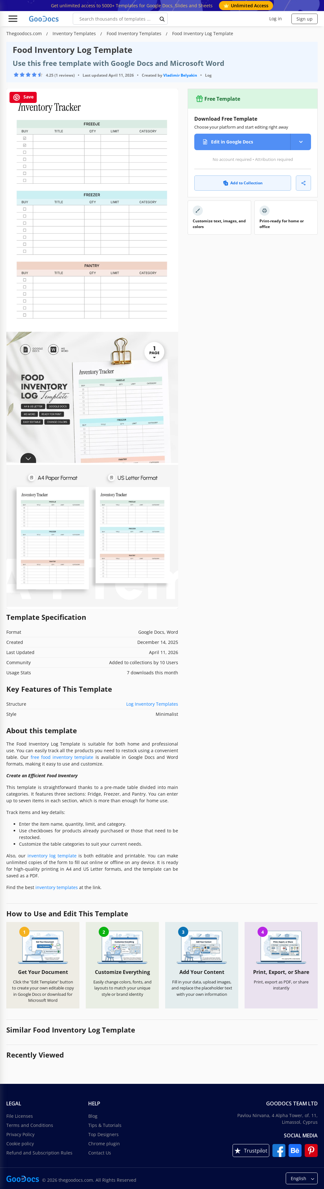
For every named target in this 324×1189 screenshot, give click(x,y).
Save (23, 97)
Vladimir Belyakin (180, 75)
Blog (92, 1116)
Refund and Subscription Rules (39, 1153)
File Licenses (19, 1116)
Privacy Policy (20, 1134)
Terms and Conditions (29, 1125)
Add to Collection (243, 183)
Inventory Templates (75, 33)
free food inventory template (62, 757)
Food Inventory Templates (135, 33)
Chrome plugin (104, 1144)
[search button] (162, 18)
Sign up (304, 19)
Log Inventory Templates (152, 704)
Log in (275, 19)
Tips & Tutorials (105, 1125)
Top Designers (103, 1134)
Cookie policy (20, 1144)
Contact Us (99, 1153)
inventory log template (52, 856)
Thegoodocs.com (24, 33)
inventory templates (56, 887)
